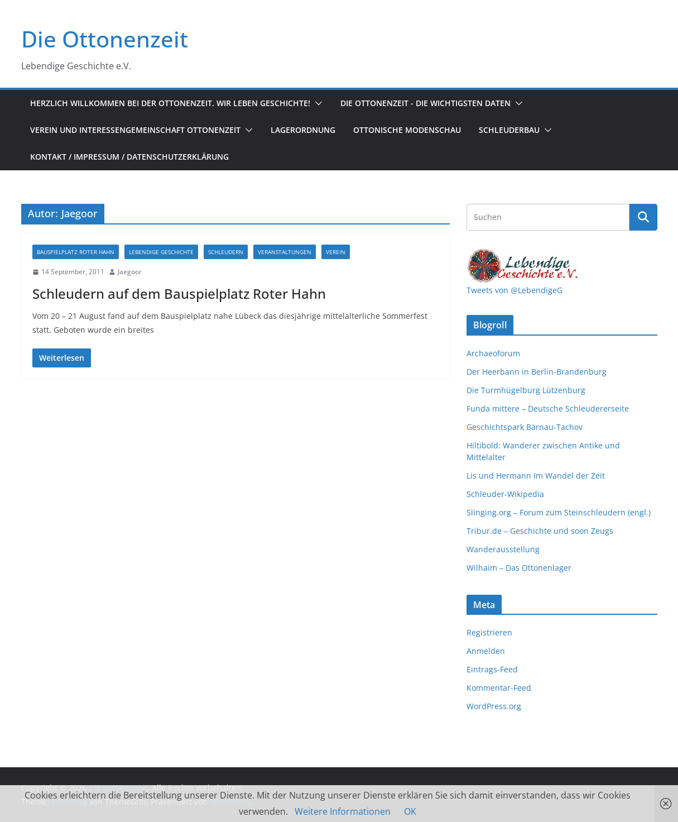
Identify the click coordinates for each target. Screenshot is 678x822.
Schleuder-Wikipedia (505, 494)
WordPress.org (494, 706)
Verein (335, 252)
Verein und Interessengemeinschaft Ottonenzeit (135, 130)
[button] (316, 103)
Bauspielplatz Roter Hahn (75, 252)
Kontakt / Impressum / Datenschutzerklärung (129, 156)
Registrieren (489, 632)
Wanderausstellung (503, 549)
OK (410, 811)
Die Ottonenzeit (104, 38)
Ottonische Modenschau (407, 130)
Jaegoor (130, 271)
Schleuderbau (509, 130)
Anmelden (486, 651)
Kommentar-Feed (499, 687)
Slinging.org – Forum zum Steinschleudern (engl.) (559, 512)
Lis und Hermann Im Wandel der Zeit (536, 475)
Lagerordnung (303, 130)
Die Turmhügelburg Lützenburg (526, 390)
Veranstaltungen (284, 252)
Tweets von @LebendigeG (514, 290)
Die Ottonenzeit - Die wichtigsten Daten (425, 103)
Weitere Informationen (343, 811)
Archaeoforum (493, 353)
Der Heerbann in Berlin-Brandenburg (537, 371)
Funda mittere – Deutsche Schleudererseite (548, 408)
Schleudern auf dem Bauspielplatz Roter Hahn (179, 293)
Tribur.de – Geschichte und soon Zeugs (540, 530)
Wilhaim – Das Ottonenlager (519, 567)
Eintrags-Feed (492, 669)
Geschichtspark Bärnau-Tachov (525, 427)
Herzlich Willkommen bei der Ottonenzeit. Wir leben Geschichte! (170, 103)
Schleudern (225, 252)
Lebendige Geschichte (161, 252)
